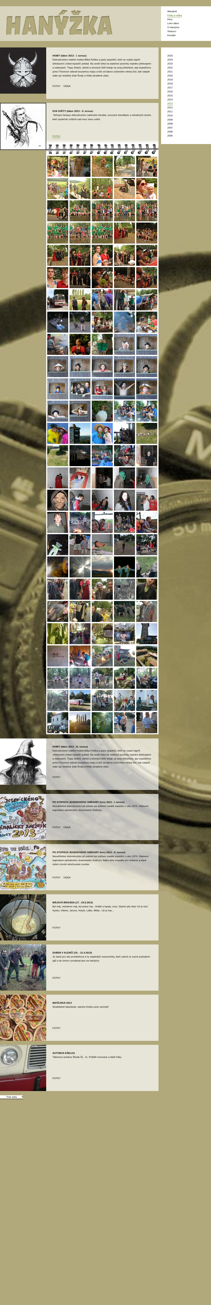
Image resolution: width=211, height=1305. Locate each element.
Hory (170, 19)
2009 (170, 119)
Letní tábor (173, 23)
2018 (170, 83)
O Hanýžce (173, 27)
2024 (170, 59)
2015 (170, 95)
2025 (170, 55)
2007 (170, 127)
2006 (170, 131)
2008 (170, 123)
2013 (170, 103)
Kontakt (171, 35)
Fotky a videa (174, 15)
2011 (170, 111)
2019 (170, 79)
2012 (170, 107)
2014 (170, 99)
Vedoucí (171, 31)
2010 (170, 115)
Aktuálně (172, 11)
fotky (56, 86)
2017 (170, 87)
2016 (170, 91)
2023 (170, 63)
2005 (170, 135)
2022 (170, 67)
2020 (170, 75)
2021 (170, 71)
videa (67, 86)
